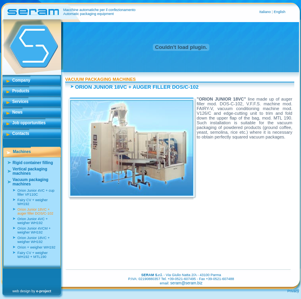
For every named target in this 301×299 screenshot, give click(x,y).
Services (20, 101)
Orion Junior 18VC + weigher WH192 (33, 240)
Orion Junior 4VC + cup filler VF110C (36, 192)
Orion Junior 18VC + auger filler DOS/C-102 (35, 211)
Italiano (266, 12)
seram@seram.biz (186, 283)
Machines (22, 152)
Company (21, 80)
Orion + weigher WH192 (36, 247)
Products (20, 91)
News (17, 112)
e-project (43, 291)
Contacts (20, 133)
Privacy (293, 291)
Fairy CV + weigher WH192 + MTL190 (32, 255)
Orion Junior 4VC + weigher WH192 (32, 221)
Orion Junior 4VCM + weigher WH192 (34, 230)
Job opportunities (28, 123)
